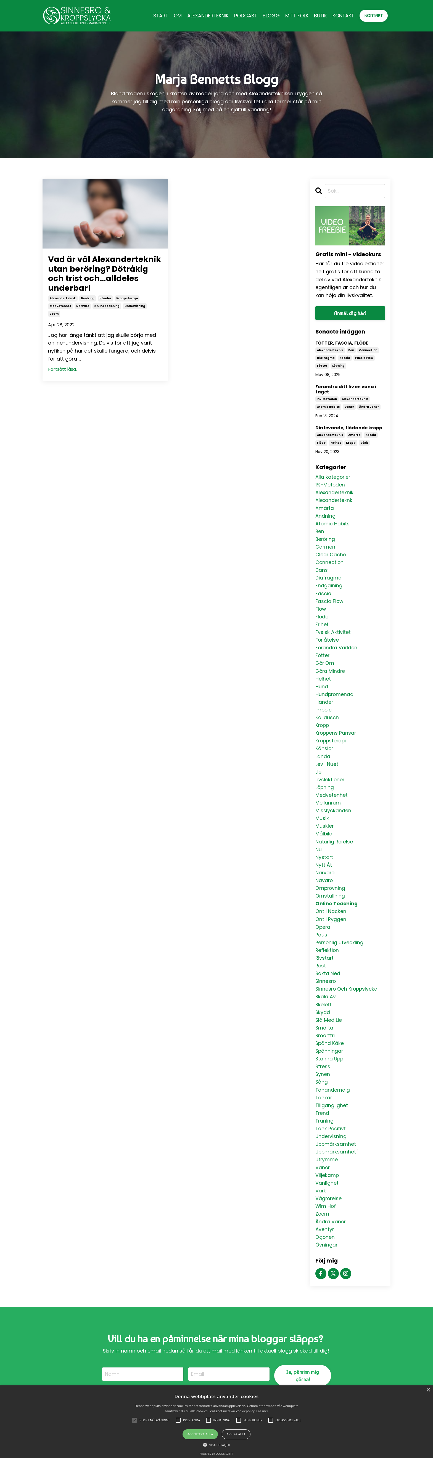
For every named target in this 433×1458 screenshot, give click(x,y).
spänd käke (329, 1057)
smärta (324, 1041)
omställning (330, 906)
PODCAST (244, 15)
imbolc (323, 715)
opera (323, 938)
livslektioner (330, 787)
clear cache (330, 556)
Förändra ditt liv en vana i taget (345, 389)
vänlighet (327, 1200)
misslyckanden (333, 819)
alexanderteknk (334, 501)
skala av (325, 1009)
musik (322, 827)
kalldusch (327, 723)
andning (325, 517)
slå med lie (328, 1033)
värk (364, 443)
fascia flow (364, 358)
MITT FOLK (296, 15)
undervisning (135, 318)
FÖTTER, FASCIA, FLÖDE (341, 343)
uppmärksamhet (336, 1160)
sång (321, 1097)
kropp (351, 443)
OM (176, 15)
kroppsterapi (127, 310)
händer (105, 310)
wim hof (325, 1224)
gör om (325, 668)
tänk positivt (330, 1145)
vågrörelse (328, 1216)
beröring (87, 310)
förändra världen (336, 652)
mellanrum (328, 811)
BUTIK (319, 15)
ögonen (325, 1256)
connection (368, 350)
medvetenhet (60, 318)
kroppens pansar (336, 739)
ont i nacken (330, 922)
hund (321, 691)
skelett (323, 1017)
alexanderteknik (63, 310)
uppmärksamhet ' (337, 1168)
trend (322, 1129)
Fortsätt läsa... (63, 381)
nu (318, 858)
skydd (322, 1025)
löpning (338, 366)
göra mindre (330, 676)
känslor (324, 755)
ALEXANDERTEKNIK (206, 15)
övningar (326, 1264)
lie (318, 779)
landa (322, 763)
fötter (322, 366)
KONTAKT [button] (374, 15)
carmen (325, 548)
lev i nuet (326, 771)
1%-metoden (327, 399)
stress (323, 1081)
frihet (322, 628)
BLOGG (269, 15)
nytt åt (323, 874)
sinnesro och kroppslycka (347, 1001)
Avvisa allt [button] (236, 1434)
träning (324, 1137)
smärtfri (325, 1049)
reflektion (327, 962)
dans (321, 572)
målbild (324, 842)
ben (351, 350)
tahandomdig (332, 1105)
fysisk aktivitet (333, 636)
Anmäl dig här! (350, 313)
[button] (216, 1445)
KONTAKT (343, 15)
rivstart (324, 970)
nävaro (324, 890)
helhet (336, 443)
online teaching (107, 318)
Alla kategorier (333, 477)
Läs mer (262, 1411)
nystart (324, 866)
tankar (323, 1113)
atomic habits (328, 407)
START (158, 15)
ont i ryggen (331, 930)
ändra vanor (369, 407)
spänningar (329, 1065)
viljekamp (327, 1192)
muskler (324, 835)
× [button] (428, 1390)
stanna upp (329, 1073)
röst (320, 978)
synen (322, 1089)
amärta (354, 435)
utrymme (326, 1176)
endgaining (328, 588)
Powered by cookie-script (217, 1454)
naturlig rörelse (334, 850)
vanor (349, 407)
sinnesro (326, 993)
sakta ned (327, 986)
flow (320, 612)
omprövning (330, 898)
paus (321, 946)
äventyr (324, 1248)
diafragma (326, 358)
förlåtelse (327, 644)
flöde (321, 443)
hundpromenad (334, 699)
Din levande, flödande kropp (348, 428)
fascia (345, 358)
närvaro (82, 318)
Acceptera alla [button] (200, 1434)
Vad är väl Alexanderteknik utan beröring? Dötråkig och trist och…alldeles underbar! (97, 280)
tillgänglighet (331, 1121)
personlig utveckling (339, 954)
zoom (54, 326)
